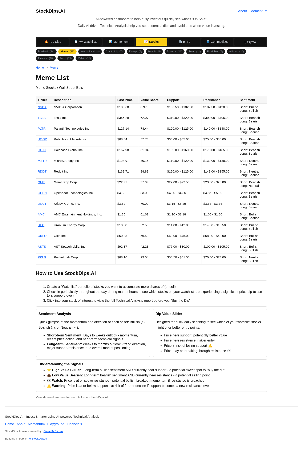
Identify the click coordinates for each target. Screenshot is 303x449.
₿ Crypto (250, 42)
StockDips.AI (50, 11)
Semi (195, 51)
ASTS (42, 246)
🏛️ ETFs (184, 41)
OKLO (42, 236)
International (90, 51)
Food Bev (215, 51)
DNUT (42, 203)
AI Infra (236, 51)
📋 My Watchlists (85, 41)
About (242, 11)
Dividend (46, 51)
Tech (66, 58)
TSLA (42, 118)
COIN (42, 150)
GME (41, 182)
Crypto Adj (114, 51)
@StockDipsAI (38, 438)
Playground (55, 424)
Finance (45, 58)
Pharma (174, 51)
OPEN (42, 193)
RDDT (42, 171)
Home (40, 67)
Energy (135, 51)
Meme (67, 51)
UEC (41, 225)
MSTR (42, 160)
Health (154, 51)
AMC (41, 214)
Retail (84, 58)
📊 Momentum (119, 41)
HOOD (42, 139)
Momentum (258, 11)
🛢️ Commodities (217, 41)
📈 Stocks (151, 41)
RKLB (42, 257)
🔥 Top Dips (53, 41)
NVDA (42, 107)
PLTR (42, 128)
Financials (74, 424)
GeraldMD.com (53, 431)
